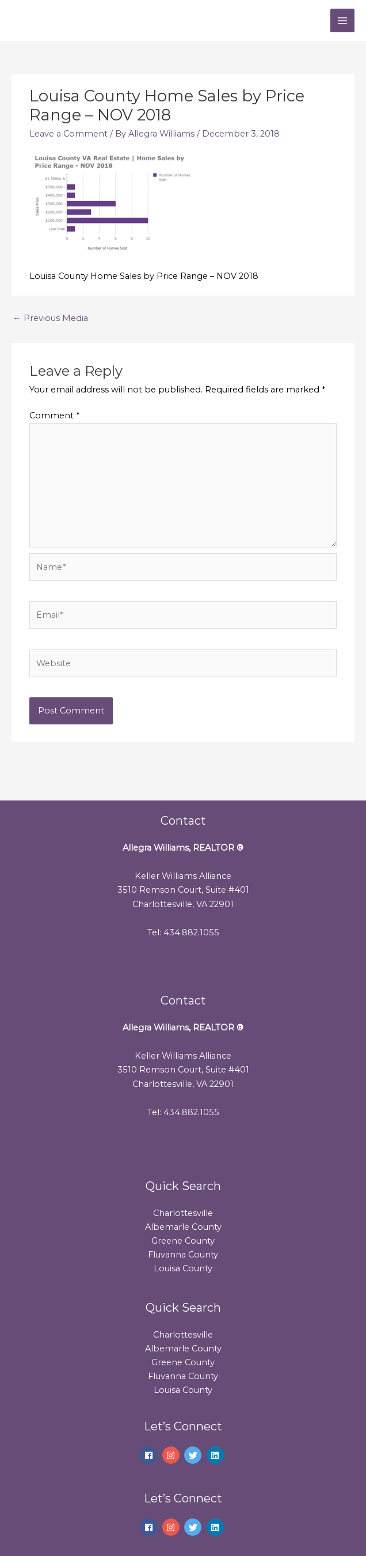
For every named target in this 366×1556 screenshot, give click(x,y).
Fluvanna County (183, 1254)
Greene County (183, 1241)
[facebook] (150, 1455)
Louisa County (183, 1268)
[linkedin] (217, 1455)
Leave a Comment (68, 134)
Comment (54, 415)
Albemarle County (183, 1227)
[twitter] (194, 1455)
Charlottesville (183, 1213)
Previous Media (50, 318)
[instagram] (172, 1455)
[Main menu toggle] (342, 21)
